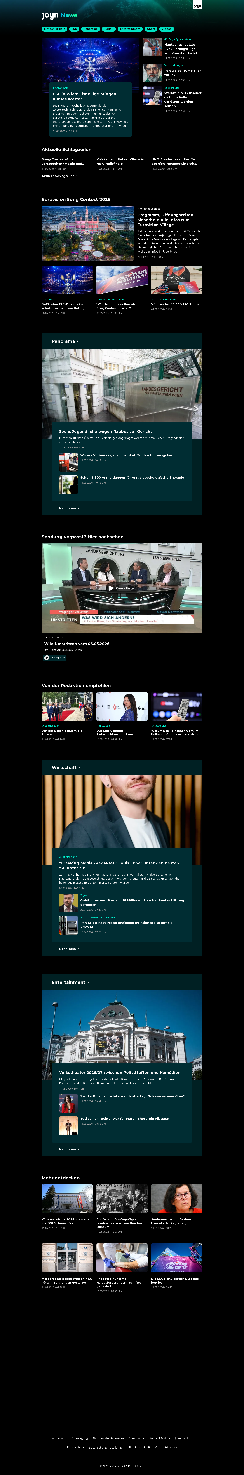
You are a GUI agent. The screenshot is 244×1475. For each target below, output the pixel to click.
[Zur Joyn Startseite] (197, 4)
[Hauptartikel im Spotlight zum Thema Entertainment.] (70, 982)
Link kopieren (54, 657)
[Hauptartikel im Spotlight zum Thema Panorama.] (65, 341)
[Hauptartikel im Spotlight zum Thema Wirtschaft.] (66, 767)
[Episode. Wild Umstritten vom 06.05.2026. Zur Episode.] (122, 597)
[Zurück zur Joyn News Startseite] (59, 16)
